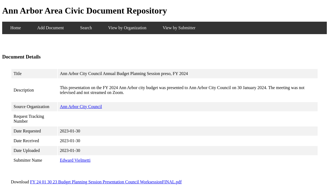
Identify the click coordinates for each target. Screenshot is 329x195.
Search (86, 27)
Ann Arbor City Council (81, 106)
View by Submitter (179, 27)
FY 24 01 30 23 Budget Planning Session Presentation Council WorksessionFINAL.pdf (106, 182)
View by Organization (127, 27)
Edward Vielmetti (75, 160)
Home (15, 27)
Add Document (50, 27)
